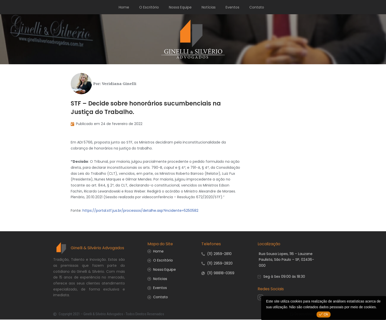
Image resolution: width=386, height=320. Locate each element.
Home (124, 7)
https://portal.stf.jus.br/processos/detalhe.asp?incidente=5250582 (140, 210)
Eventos (232, 7)
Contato (256, 7)
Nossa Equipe (180, 7)
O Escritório (149, 7)
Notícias (209, 7)
